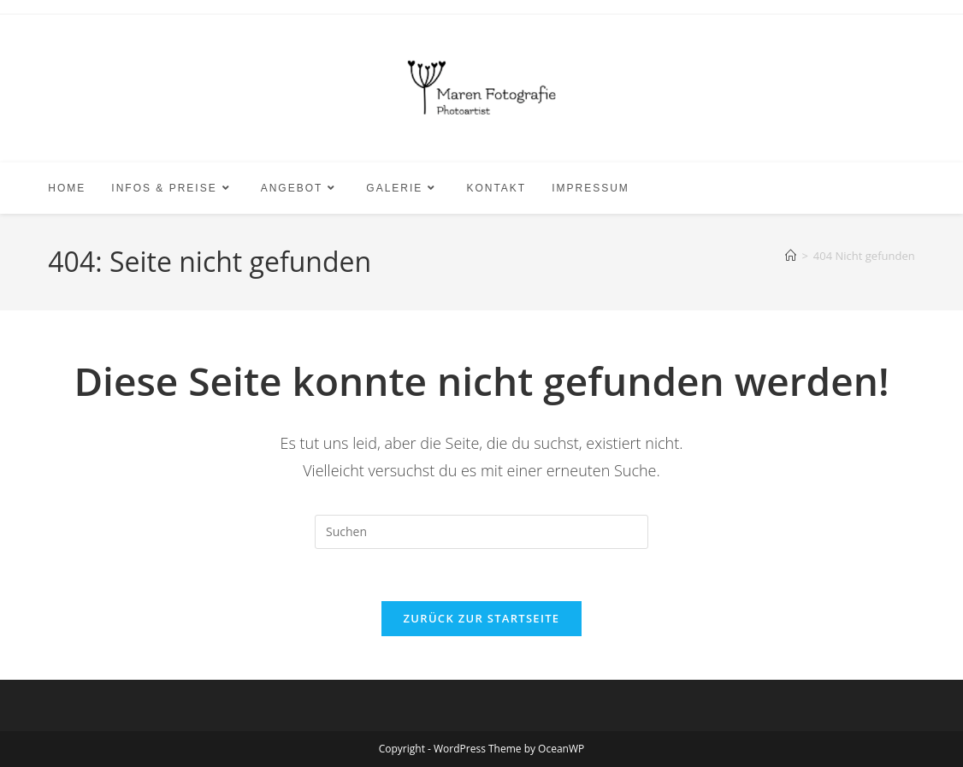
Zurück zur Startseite (482, 618)
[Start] (790, 255)
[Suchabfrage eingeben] (481, 532)
